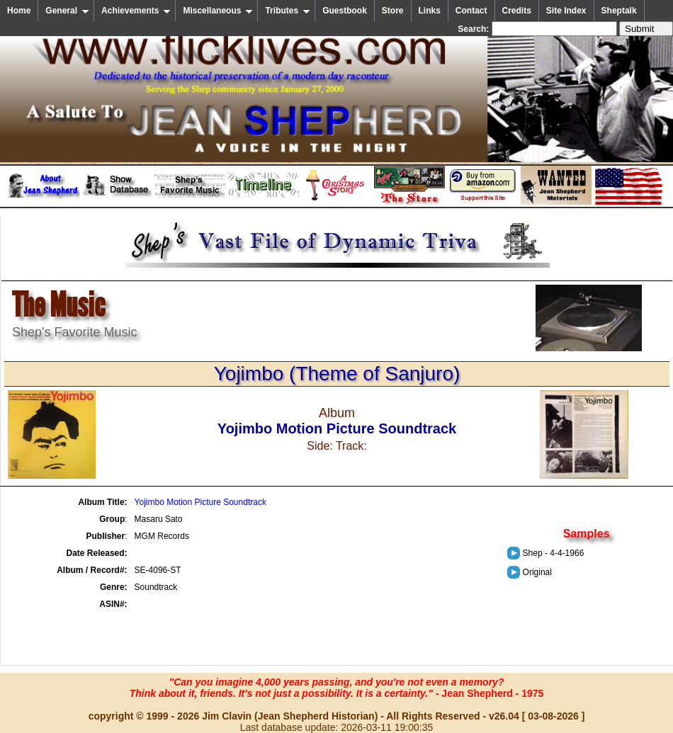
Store (393, 11)
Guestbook (344, 11)
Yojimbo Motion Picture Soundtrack (200, 502)
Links (430, 11)
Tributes (287, 11)
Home (18, 11)
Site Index (566, 11)
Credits (516, 11)
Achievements (136, 11)
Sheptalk (619, 11)
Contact (471, 11)
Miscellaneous (218, 11)
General (67, 11)
